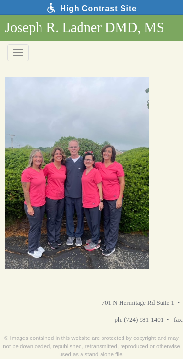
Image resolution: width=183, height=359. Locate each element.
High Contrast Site (91, 8)
